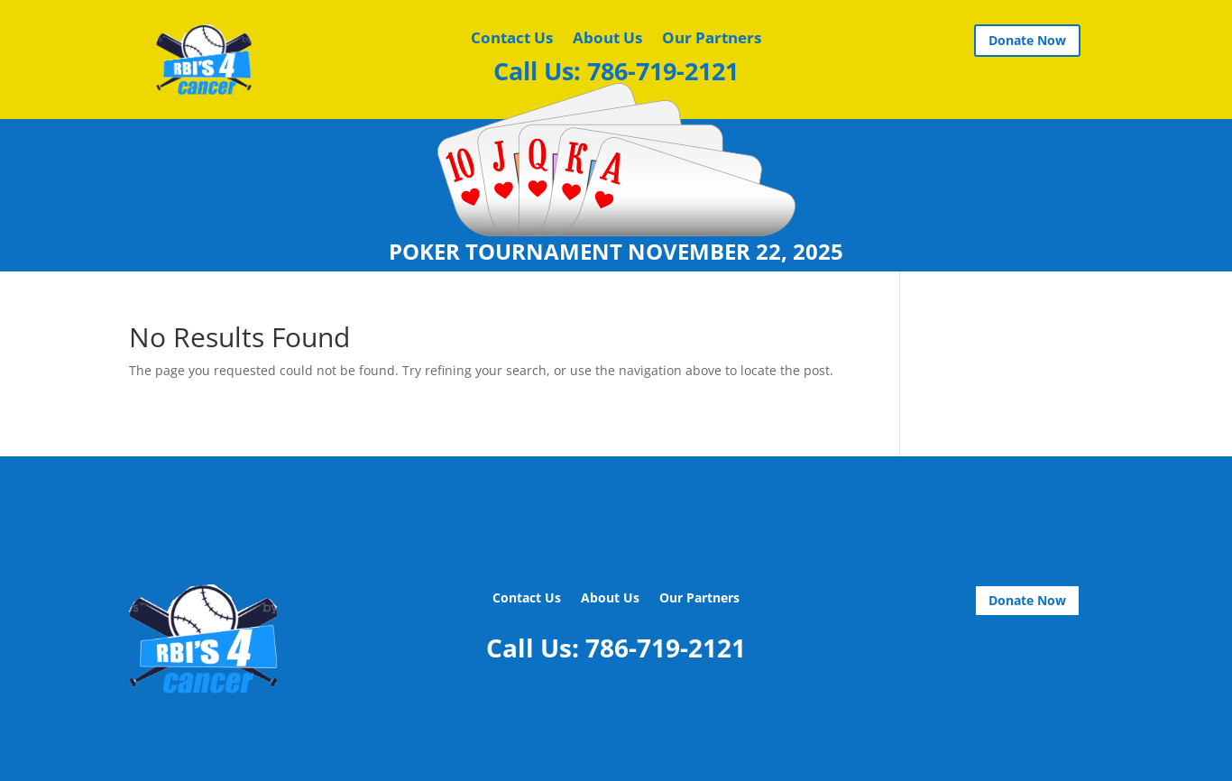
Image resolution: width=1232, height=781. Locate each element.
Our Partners (711, 40)
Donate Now (1027, 40)
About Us (607, 40)
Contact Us (512, 40)
